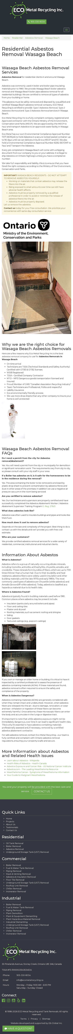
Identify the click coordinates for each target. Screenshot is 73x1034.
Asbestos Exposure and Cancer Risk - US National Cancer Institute (39, 766)
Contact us (9, 208)
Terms (23, 1019)
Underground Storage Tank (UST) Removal (27, 852)
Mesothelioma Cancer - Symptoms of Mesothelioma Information (38, 772)
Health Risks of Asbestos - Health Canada (27, 763)
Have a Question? (18, 1028)
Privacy (34, 1019)
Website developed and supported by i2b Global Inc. (36, 1023)
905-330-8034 (36, 22)
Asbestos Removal (15, 849)
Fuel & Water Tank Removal (20, 868)
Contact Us (42, 791)
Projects (10, 821)
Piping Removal (13, 871)
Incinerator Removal (16, 891)
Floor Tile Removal (15, 880)
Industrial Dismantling (17, 922)
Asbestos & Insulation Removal (21, 877)
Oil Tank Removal (14, 843)
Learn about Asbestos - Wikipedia (23, 760)
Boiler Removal (13, 846)
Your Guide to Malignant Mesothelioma (26, 775)
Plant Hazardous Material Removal (23, 919)
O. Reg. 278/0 (48, 506)
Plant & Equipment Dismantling (21, 916)
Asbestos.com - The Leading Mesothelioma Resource (32, 769)
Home (9, 818)
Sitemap (46, 1019)
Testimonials (12, 827)
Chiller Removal (14, 888)
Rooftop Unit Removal (17, 886)
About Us (10, 824)
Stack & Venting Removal (18, 874)
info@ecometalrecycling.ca (30, 980)
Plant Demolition (14, 913)
